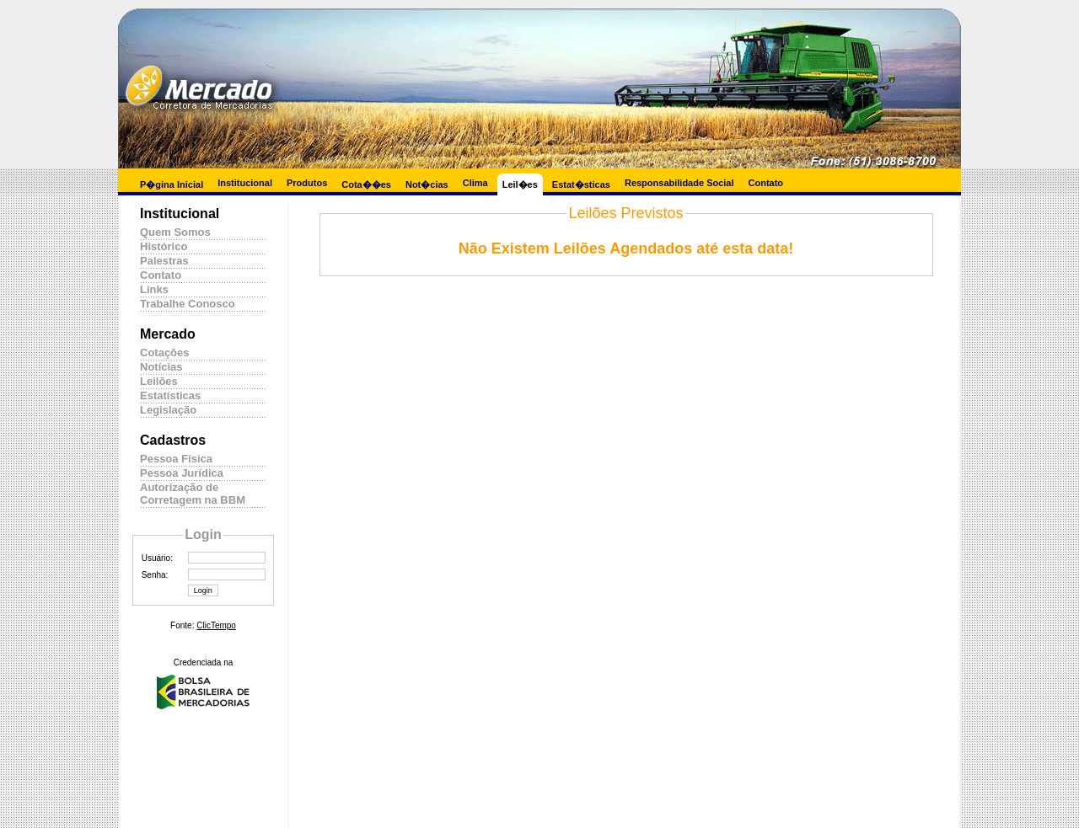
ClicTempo (216, 625)
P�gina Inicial (171, 184)
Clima (475, 183)
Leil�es (520, 184)
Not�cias (426, 184)
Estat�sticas (581, 184)
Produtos (307, 183)
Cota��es (366, 184)
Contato (766, 183)
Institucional (244, 183)
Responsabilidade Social (679, 183)
